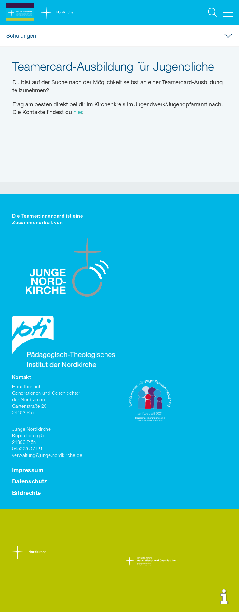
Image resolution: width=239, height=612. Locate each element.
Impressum (27, 470)
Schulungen (21, 36)
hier (77, 112)
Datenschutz (29, 482)
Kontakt (21, 377)
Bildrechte (26, 493)
